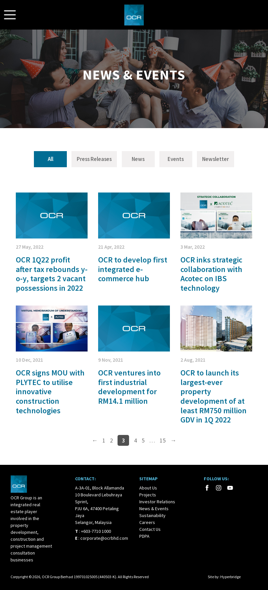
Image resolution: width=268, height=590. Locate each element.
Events (176, 159)
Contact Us (150, 529)
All (50, 159)
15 (163, 440)
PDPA (144, 536)
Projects (147, 495)
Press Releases (94, 159)
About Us (148, 488)
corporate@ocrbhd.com (104, 538)
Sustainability (152, 515)
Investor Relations (157, 502)
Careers (147, 522)
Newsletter (215, 159)
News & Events (154, 508)
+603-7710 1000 (96, 531)
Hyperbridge (230, 576)
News (138, 159)
